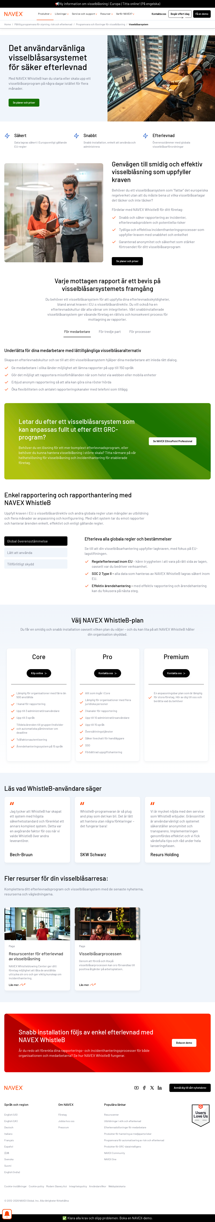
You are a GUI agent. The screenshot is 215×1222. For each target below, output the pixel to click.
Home (7, 31)
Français (9, 1148)
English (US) (10, 1122)
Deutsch (8, 1135)
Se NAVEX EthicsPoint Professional (172, 441)
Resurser (105, 20)
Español (8, 1154)
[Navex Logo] (13, 21)
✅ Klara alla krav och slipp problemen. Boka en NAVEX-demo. (107, 1218)
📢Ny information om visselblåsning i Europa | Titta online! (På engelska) (107, 4)
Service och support (83, 20)
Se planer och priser (24, 102)
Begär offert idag (180, 21)
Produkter (44, 20)
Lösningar (61, 20)
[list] (201, 11)
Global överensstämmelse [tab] (27, 542)
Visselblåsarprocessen (100, 961)
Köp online (39, 673)
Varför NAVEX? (124, 20)
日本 (6, 1161)
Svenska (8, 1167)
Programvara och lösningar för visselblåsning (100, 31)
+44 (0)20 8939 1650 (175, 11)
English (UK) (11, 1129)
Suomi (7, 1173)
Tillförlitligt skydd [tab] (20, 565)
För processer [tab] (140, 332)
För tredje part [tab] (110, 332)
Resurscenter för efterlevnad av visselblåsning (36, 964)
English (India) (12, 1180)
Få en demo (202, 21)
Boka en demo (184, 1051)
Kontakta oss (159, 21)
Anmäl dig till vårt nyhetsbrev (190, 1095)
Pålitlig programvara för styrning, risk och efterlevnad (43, 31)
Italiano (8, 1142)
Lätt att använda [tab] (19, 553)
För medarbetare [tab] (77, 332)
